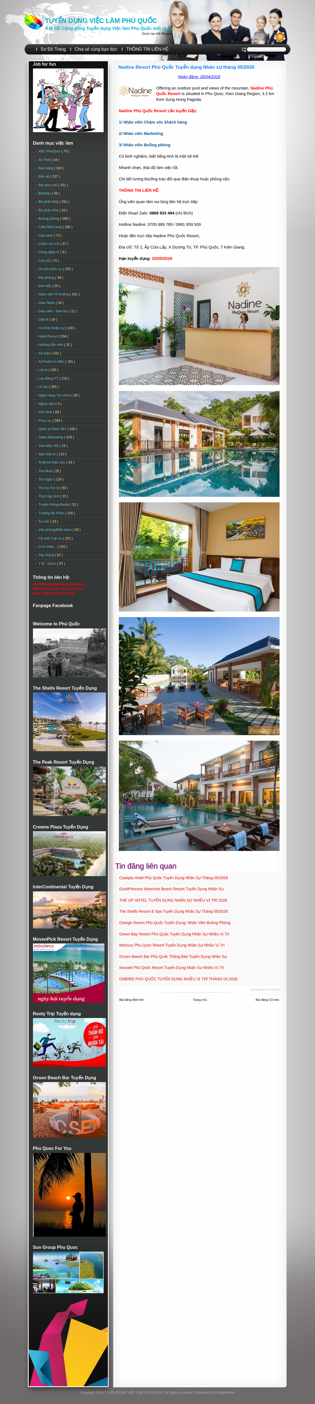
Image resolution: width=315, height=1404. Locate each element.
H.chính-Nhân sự (52, 328)
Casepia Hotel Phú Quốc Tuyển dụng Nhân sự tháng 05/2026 (173, 878)
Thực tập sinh (49, 496)
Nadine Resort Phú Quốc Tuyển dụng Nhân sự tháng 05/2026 (186, 67)
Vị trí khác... (48, 547)
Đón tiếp (45, 286)
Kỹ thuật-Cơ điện (52, 362)
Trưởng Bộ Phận (52, 513)
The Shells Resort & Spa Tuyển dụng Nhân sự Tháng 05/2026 (173, 911)
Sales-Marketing (51, 437)
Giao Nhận (47, 303)
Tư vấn (44, 521)
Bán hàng (46, 168)
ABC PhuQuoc (50, 151)
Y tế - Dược (48, 564)
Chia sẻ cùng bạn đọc (96, 49)
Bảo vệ (44, 176)
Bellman (45, 193)
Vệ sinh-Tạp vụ (51, 538)
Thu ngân (46, 479)
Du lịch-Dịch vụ (51, 269)
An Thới (45, 160)
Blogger (166, 33)
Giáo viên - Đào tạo (54, 311)
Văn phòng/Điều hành (56, 530)
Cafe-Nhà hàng (51, 227)
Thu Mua (46, 471)
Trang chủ (200, 999)
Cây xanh (46, 235)
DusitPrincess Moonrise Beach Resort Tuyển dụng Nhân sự (171, 889)
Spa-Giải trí (48, 454)
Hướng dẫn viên (51, 345)
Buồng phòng (49, 219)
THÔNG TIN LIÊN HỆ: (147, 49)
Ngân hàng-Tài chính (55, 395)
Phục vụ (45, 421)
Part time (46, 412)
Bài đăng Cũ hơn (267, 999)
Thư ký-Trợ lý (49, 488)
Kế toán (45, 353)
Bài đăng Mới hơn (131, 999)
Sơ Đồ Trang (53, 49)
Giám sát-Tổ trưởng (54, 294)
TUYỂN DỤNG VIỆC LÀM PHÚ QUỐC (101, 20)
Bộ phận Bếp (49, 202)
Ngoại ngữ (47, 404)
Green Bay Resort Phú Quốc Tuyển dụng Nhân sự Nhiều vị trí (174, 934)
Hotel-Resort (49, 336)
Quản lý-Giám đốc (53, 429)
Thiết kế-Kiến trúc (52, 462)
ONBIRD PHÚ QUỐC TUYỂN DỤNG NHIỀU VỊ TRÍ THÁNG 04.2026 (178, 979)
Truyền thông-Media (54, 505)
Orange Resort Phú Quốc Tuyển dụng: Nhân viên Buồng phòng (175, 922)
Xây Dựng (47, 555)
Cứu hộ (45, 261)
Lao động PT (49, 378)
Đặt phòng (47, 278)
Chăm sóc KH (50, 244)
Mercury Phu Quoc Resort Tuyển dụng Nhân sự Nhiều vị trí (172, 945)
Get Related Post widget (265, 989)
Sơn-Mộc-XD (49, 446)
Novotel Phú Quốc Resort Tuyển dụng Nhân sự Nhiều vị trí (171, 967)
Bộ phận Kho (49, 210)
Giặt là (44, 319)
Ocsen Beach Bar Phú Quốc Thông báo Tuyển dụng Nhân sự (173, 956)
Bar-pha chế (48, 185)
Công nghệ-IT (49, 252)
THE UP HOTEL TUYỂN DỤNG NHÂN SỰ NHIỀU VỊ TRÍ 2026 (173, 900)
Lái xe (44, 370)
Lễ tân (44, 387)
